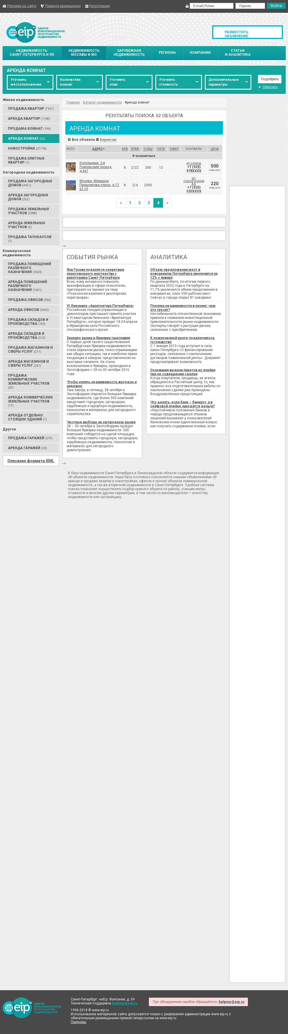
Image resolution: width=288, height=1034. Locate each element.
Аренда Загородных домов (28, 197)
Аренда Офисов (28, 310)
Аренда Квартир (29, 119)
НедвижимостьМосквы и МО (83, 53)
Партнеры (78, 1022)
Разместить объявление (236, 34)
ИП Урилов (193, 163)
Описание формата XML (30, 461)
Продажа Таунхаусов (29, 239)
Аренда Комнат (26, 139)
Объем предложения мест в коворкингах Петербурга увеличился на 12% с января (184, 274)
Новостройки (27, 148)
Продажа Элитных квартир (26, 160)
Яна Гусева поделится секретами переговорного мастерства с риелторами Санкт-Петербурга (95, 274)
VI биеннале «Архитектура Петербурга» (100, 306)
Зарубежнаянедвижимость (129, 53)
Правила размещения (63, 6)
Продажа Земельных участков (28, 211)
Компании (200, 53)
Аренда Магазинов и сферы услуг (28, 364)
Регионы (167, 53)
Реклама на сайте (21, 6)
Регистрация (99, 6)
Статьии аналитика (238, 53)
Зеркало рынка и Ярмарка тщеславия (98, 338)
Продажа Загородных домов (30, 183)
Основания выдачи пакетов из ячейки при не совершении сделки (182, 372)
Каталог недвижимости (102, 102)
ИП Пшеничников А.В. (193, 181)
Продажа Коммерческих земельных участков (28, 381)
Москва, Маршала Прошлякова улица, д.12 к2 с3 (99, 185)
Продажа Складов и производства (28, 322)
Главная (73, 102)
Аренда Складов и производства (26, 336)
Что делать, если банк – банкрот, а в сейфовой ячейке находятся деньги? (182, 404)
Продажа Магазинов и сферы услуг (30, 350)
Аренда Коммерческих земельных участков (30, 401)
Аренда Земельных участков (26, 225)
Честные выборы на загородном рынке (101, 422)
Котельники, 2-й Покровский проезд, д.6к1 (96, 167)
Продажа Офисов (29, 300)
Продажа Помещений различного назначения (29, 268)
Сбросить (267, 87)
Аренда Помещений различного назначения (27, 286)
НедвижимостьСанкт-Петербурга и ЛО (31, 53)
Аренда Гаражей (27, 448)
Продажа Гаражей (30, 438)
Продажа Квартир (31, 109)
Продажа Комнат (29, 129)
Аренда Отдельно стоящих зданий (27, 417)
